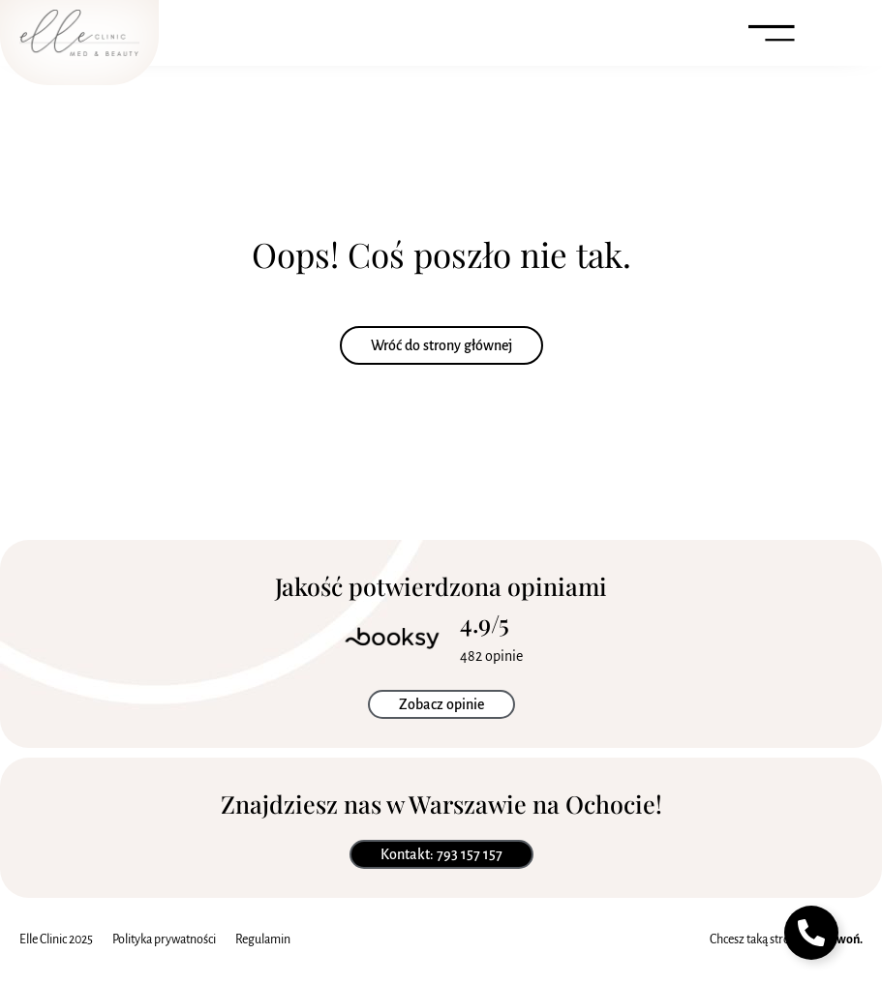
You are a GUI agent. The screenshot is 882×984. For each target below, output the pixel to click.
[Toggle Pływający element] (811, 933)
